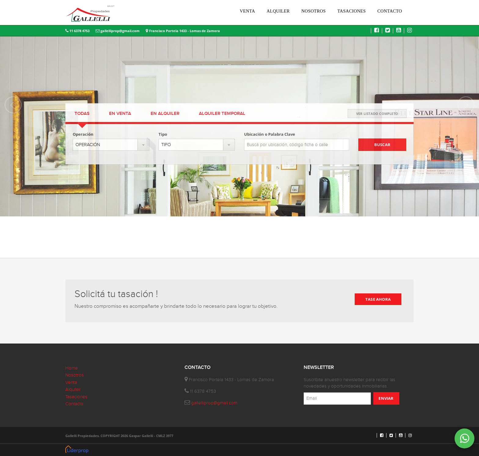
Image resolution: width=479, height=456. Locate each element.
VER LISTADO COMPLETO (377, 113)
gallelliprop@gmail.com (118, 30)
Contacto (74, 403)
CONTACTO (389, 11)
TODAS (82, 113)
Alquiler (73, 389)
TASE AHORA (378, 299)
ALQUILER (278, 11)
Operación (83, 134)
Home (71, 368)
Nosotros (74, 375)
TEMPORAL (222, 113)
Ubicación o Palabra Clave (269, 134)
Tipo (163, 134)
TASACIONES (351, 11)
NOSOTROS (313, 11)
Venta (71, 382)
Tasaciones (76, 396)
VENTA (247, 11)
